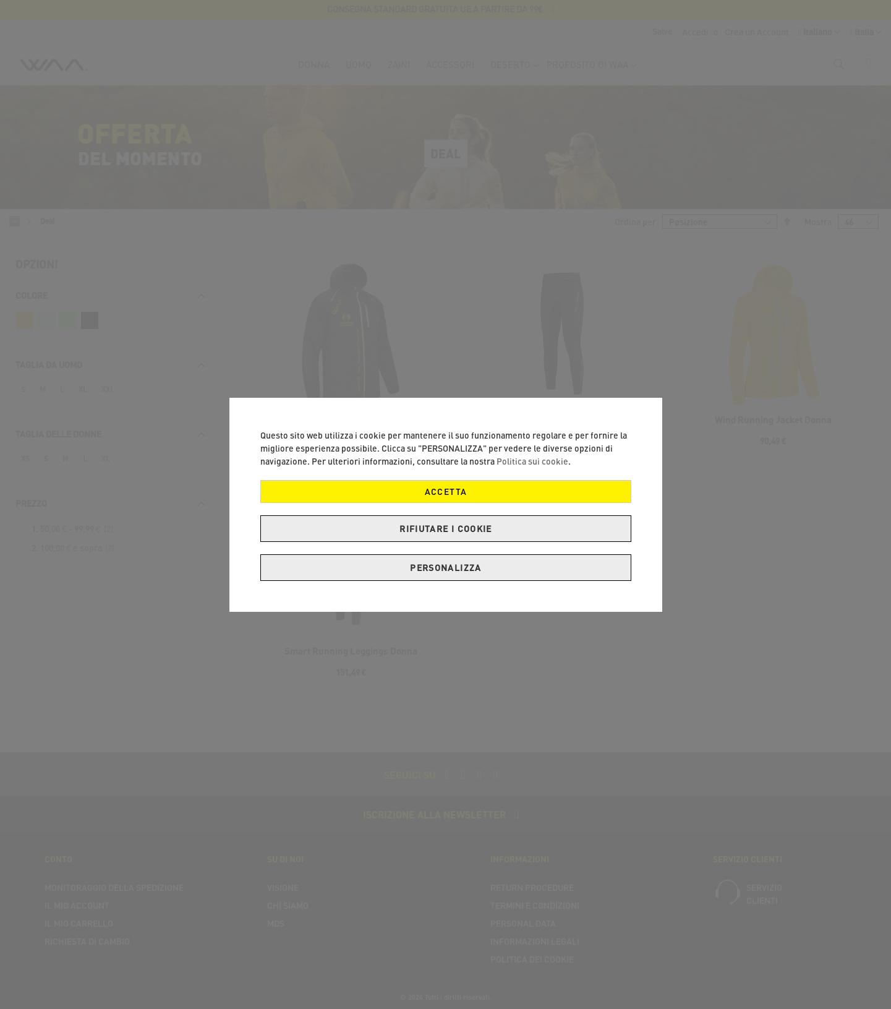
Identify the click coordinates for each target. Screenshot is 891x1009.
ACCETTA (445, 491)
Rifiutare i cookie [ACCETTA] (445, 528)
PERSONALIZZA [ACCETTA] (445, 567)
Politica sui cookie (532, 461)
